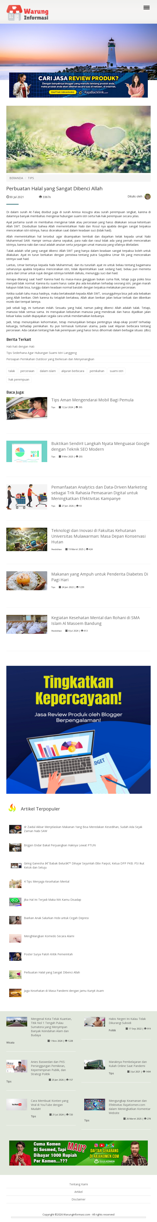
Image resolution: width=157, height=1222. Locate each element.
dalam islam (48, 371)
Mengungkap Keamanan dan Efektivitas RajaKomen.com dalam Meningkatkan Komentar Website (129, 1107)
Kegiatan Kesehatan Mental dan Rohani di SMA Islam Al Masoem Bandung (95, 620)
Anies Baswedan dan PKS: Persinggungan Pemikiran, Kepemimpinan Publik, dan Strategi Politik (48, 1068)
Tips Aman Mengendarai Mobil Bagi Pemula (92, 400)
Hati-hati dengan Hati (20, 346)
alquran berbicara (72, 371)
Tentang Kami (78, 1184)
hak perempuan (19, 379)
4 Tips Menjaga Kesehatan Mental (46, 881)
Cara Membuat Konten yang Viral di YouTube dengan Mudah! (49, 1105)
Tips (53, 407)
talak (12, 371)
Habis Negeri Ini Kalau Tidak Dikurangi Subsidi (127, 1021)
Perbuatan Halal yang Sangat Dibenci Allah (52, 972)
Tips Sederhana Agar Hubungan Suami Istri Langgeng (41, 353)
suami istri (116, 371)
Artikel (78, 1192)
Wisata (10, 1042)
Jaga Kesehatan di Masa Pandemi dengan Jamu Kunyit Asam (64, 991)
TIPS (31, 178)
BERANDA (16, 178)
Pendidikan (56, 549)
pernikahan (97, 371)
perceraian (27, 371)
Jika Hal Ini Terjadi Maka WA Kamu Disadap (52, 900)
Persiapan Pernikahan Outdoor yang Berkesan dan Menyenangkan (50, 359)
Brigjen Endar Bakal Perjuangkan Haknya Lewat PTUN (60, 845)
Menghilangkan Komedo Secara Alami (49, 936)
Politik (112, 1030)
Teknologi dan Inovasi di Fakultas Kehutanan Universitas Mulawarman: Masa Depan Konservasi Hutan (98, 536)
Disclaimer (78, 1199)
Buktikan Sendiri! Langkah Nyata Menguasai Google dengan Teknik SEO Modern (100, 446)
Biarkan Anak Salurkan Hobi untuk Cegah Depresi (56, 918)
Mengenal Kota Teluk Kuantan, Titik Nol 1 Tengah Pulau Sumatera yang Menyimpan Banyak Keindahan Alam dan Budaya (51, 1027)
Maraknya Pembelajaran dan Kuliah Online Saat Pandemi (128, 1064)
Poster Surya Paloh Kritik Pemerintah (48, 954)
